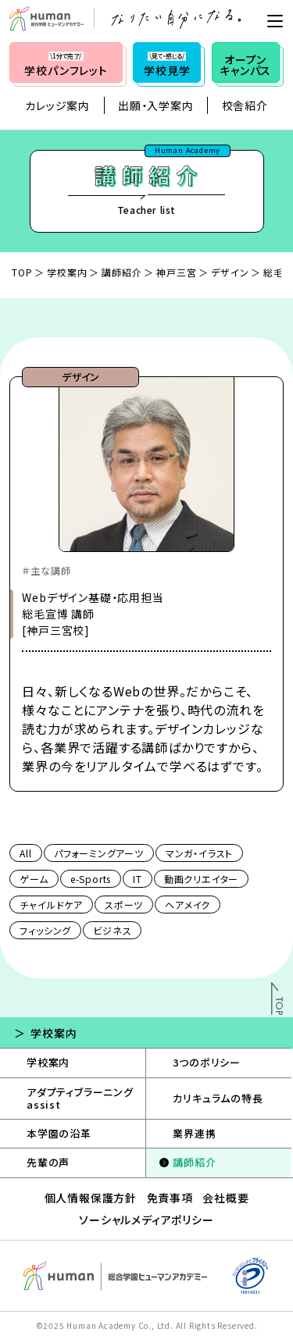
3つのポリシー (207, 1062)
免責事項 (170, 1197)
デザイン (229, 272)
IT (137, 878)
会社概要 (225, 1197)
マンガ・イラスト (199, 853)
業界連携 (194, 1133)
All (25, 853)
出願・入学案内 (156, 105)
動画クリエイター (201, 878)
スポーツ (124, 904)
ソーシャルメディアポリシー (146, 1219)
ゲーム (34, 878)
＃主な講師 (46, 570)
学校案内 (67, 272)
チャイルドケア (51, 904)
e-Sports (90, 878)
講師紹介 (121, 272)
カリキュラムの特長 (218, 1098)
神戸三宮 (176, 272)
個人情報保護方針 (91, 1197)
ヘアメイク (187, 904)
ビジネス (112, 930)
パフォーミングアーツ (99, 853)
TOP (22, 272)
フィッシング (45, 930)
